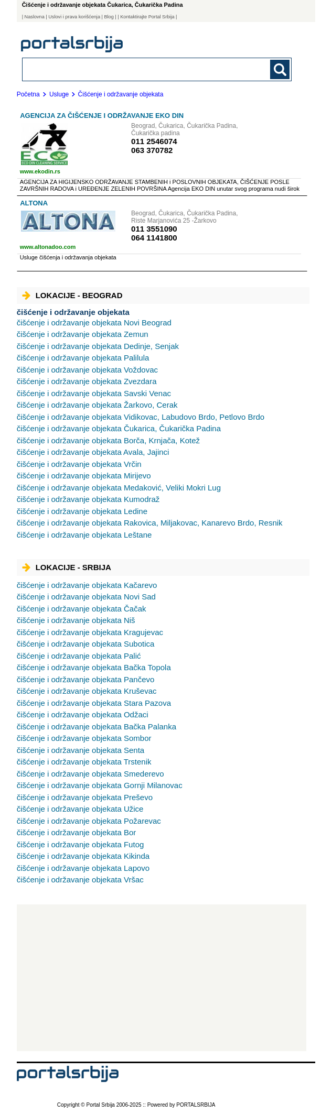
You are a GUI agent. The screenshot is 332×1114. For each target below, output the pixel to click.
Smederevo (90, 773)
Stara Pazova (94, 702)
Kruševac (87, 690)
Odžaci (82, 714)
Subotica (86, 643)
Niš (76, 620)
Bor (76, 832)
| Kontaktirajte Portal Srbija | (147, 16)
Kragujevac (90, 632)
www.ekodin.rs (40, 171)
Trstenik (84, 761)
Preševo (85, 797)
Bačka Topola (94, 667)
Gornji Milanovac (100, 785)
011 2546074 (154, 141)
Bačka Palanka (96, 726)
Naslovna (35, 16)
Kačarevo (87, 585)
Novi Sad (86, 596)
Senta (81, 750)
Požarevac (89, 820)
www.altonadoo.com (48, 247)
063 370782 (152, 150)
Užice (80, 808)
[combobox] (131, 69)
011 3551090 (154, 228)
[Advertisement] (162, 977)
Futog (80, 844)
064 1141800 (154, 237)
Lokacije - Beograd (72, 295)
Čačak (81, 608)
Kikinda (83, 855)
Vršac (80, 879)
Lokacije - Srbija (66, 567)
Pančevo (86, 679)
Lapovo (83, 868)
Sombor (84, 738)
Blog (108, 16)
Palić (79, 655)
